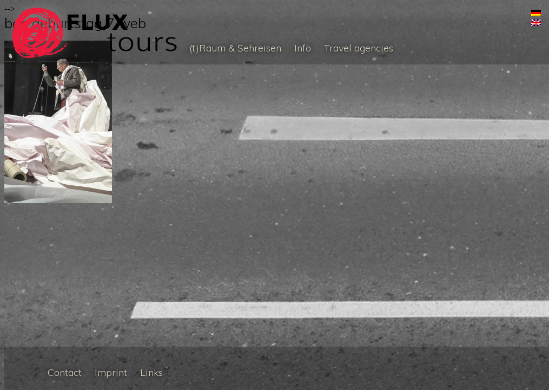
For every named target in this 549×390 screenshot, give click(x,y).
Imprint (111, 372)
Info (302, 48)
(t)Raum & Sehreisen (235, 48)
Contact (65, 372)
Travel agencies (358, 48)
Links (151, 372)
